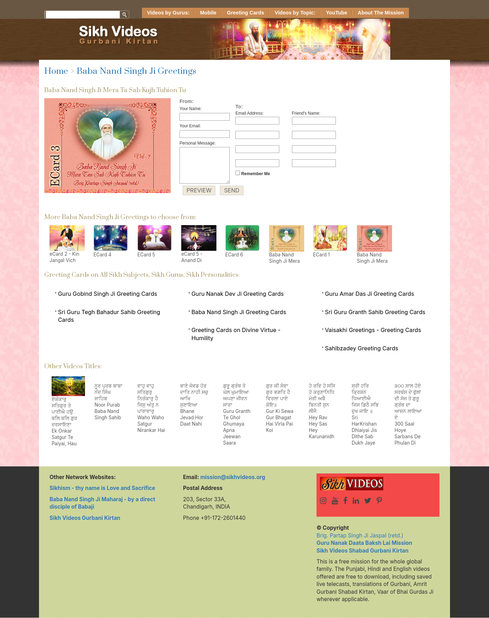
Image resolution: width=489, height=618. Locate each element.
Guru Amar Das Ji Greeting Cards (369, 293)
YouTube (336, 12)
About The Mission (381, 12)
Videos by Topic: (295, 12)
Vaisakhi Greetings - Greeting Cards (373, 329)
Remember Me (252, 173)
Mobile (208, 12)
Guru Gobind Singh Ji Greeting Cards (107, 293)
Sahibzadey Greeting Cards (361, 348)
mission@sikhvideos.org (232, 477)
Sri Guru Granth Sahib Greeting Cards (375, 312)
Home (56, 71)
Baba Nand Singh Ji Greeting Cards (238, 312)
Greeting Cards (245, 12)
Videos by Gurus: (168, 12)
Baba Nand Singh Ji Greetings (136, 71)
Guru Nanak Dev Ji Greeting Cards (237, 293)
